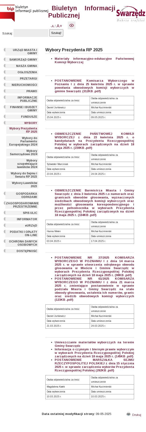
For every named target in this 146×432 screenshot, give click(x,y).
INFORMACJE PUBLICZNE (27, 99)
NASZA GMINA (26, 66)
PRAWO (31, 91)
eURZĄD (31, 225)
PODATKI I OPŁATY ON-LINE (23, 233)
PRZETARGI (28, 78)
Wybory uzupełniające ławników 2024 (27, 164)
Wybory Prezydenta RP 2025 (23, 130)
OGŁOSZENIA (27, 72)
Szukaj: (7, 33)
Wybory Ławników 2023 (24, 184)
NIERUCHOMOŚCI (24, 85)
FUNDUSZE (29, 116)
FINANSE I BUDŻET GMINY (23, 109)
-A (52, 26)
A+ (59, 25)
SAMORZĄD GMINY (23, 59)
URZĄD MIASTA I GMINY (25, 51)
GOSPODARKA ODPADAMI (26, 195)
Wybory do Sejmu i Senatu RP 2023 (24, 175)
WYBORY (30, 123)
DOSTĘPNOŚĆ (27, 251)
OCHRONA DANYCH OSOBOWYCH (23, 243)
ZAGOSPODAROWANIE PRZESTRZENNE (22, 205)
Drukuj (134, 415)
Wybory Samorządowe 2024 (23, 152)
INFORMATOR (27, 219)
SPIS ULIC (30, 213)
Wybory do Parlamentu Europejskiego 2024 (23, 141)
